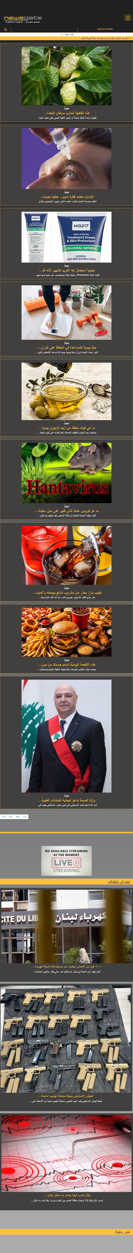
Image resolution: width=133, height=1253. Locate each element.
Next (18, 816)
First (4, 816)
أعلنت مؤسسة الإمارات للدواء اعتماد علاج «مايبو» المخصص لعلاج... (66, 201)
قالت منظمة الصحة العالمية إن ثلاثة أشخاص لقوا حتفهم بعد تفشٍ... (67, 515)
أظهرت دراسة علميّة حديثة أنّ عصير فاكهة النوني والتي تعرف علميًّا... (66, 117)
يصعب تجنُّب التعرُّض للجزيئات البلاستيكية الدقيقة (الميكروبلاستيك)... (66, 669)
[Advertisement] (66, 6)
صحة (66, 108)
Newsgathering (105, 29)
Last (25, 816)
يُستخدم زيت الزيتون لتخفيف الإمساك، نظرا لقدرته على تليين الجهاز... (66, 432)
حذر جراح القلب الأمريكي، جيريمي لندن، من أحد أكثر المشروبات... (66, 597)
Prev (11, 816)
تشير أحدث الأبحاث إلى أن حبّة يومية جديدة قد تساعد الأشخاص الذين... (66, 352)
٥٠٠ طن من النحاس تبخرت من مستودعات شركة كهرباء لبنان (105, 38)
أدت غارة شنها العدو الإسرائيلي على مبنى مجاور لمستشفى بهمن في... (66, 805)
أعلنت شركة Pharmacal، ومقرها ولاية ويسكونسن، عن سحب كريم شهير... (66, 275)
